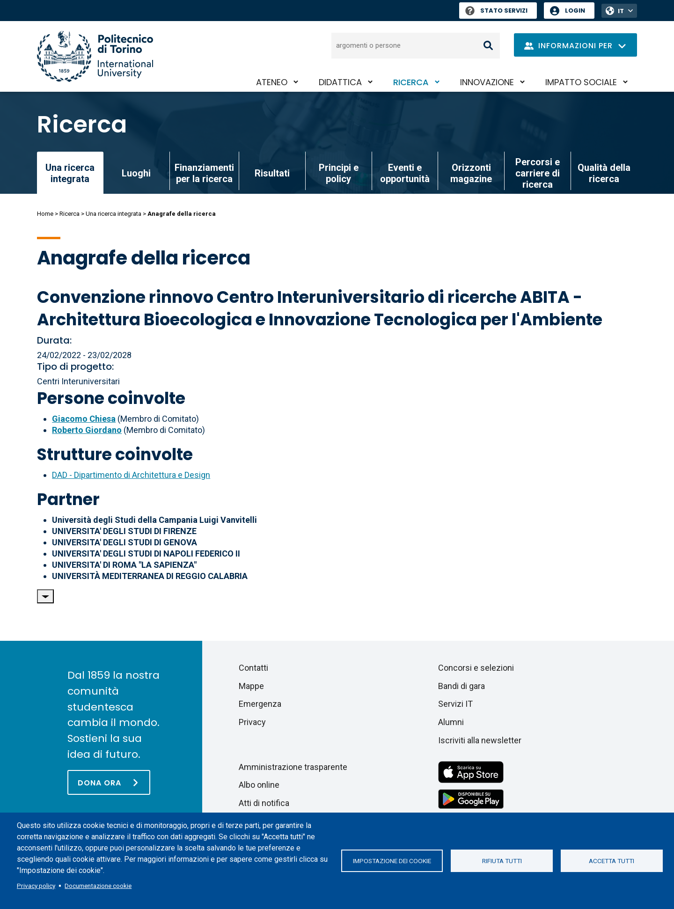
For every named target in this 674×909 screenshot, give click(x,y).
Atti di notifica (264, 803)
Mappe (251, 686)
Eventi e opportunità (405, 173)
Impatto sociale (581, 82)
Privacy (252, 722)
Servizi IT (455, 704)
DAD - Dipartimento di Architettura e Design (131, 475)
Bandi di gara (461, 686)
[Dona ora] (108, 782)
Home (45, 213)
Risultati (272, 173)
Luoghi (136, 173)
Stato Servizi (496, 10)
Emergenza (260, 704)
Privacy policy (36, 885)
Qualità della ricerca (604, 173)
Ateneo (271, 82)
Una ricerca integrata (113, 213)
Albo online (259, 785)
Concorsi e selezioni (476, 668)
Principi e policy (339, 173)
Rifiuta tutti (502, 861)
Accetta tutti (611, 861)
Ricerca (411, 82)
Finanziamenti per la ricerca (204, 173)
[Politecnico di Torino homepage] (95, 56)
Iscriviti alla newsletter (479, 740)
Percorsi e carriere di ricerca (537, 173)
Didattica (340, 82)
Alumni (451, 722)
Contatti (253, 668)
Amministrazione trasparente (293, 767)
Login (575, 10)
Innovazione (487, 82)
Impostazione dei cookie (392, 861)
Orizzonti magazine (471, 173)
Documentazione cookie (98, 885)
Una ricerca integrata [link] (70, 173)
